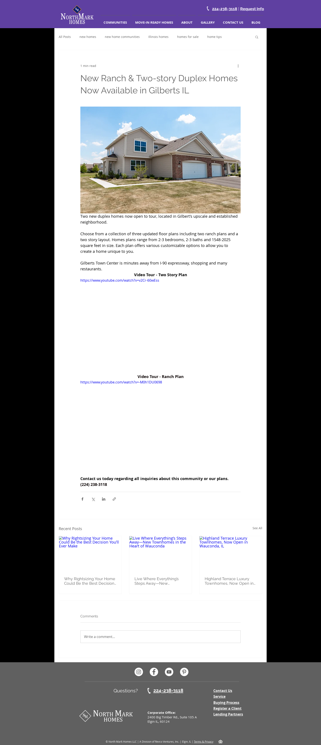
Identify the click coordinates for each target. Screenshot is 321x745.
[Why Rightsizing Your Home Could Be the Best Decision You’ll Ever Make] (90, 553)
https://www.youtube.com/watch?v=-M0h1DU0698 (121, 382)
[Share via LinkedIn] (104, 499)
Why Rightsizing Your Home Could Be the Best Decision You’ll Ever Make (89, 581)
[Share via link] (114, 499)
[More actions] (238, 65)
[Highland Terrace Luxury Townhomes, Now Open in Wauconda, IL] (230, 553)
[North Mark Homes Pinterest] (184, 672)
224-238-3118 (224, 8)
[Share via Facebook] (82, 499)
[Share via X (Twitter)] (93, 499)
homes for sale (188, 37)
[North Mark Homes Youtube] (169, 672)
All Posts (65, 37)
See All (257, 528)
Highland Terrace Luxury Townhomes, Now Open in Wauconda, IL (229, 581)
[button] (257, 37)
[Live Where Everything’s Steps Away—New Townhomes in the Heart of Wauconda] (160, 553)
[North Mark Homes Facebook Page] (154, 672)
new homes (87, 37)
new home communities (122, 37)
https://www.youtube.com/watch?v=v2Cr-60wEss (119, 280)
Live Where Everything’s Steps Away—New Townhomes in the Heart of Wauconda (160, 581)
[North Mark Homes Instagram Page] (139, 672)
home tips (214, 37)
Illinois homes (158, 37)
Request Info (252, 8)
